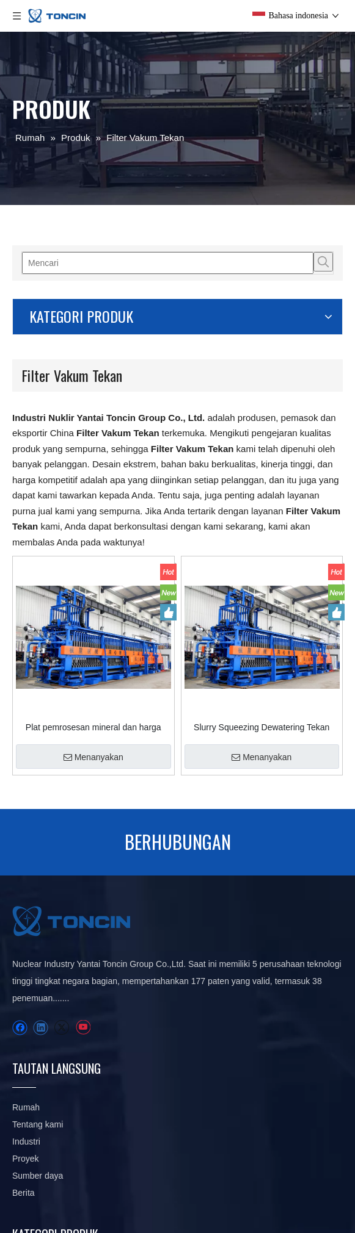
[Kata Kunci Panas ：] (57, 261)
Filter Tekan (211, 929)
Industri (145, 912)
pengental (208, 980)
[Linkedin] (40, 1011)
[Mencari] (34, 261)
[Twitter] (61, 1011)
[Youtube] (82, 1011)
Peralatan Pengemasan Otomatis (214, 1083)
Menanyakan (160, 645)
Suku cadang (214, 1049)
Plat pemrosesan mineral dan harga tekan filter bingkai (160, 615)
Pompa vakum (216, 1032)
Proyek (144, 929)
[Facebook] (19, 1011)
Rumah (144, 861)
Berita (142, 980)
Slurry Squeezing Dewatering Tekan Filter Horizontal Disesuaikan (284, 615)
